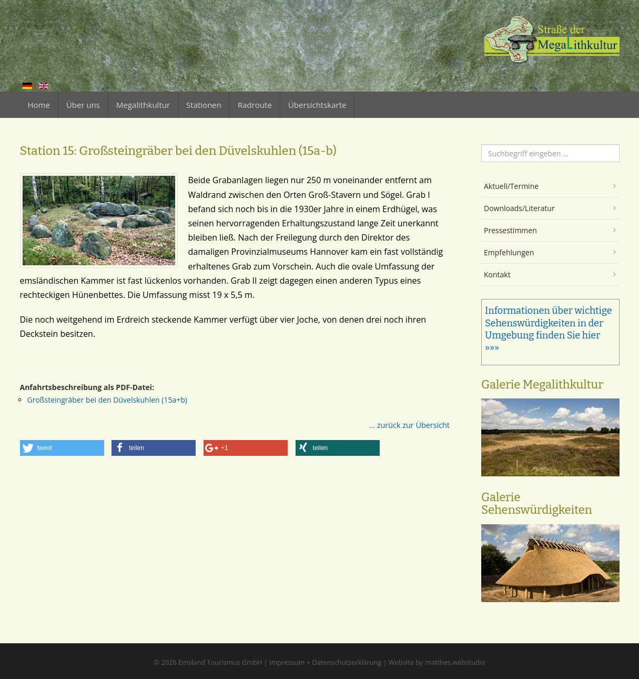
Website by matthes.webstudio (437, 662)
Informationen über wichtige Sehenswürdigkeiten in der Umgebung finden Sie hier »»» (548, 329)
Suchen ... (481, 144)
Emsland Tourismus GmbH (220, 662)
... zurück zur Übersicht (409, 425)
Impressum (287, 662)
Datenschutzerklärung (346, 662)
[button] (62, 448)
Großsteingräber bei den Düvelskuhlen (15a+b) (107, 400)
